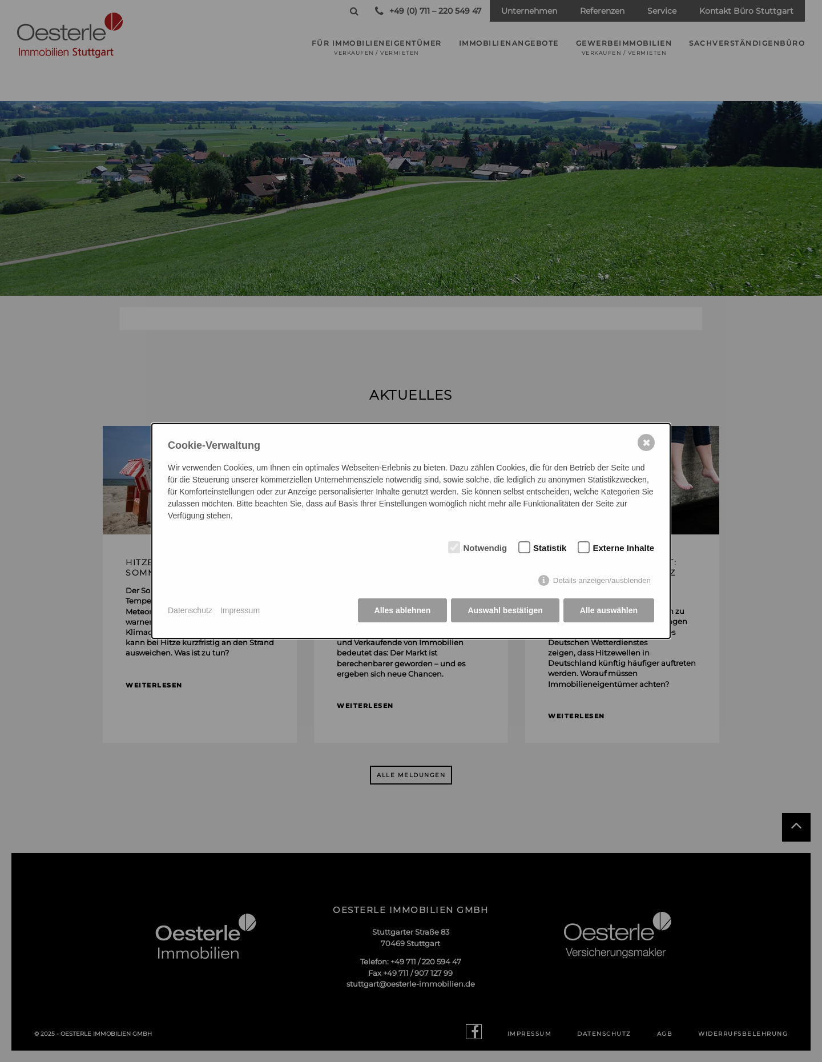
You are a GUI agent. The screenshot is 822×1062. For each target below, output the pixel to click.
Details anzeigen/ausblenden (602, 580)
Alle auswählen (609, 610)
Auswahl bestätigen (505, 610)
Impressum (240, 610)
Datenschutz (190, 610)
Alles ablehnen (402, 610)
